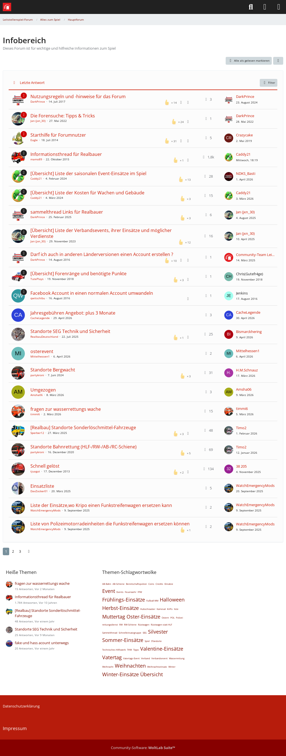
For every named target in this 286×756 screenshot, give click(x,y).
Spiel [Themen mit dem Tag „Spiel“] (147, 641)
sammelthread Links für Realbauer (66, 212)
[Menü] (278, 7)
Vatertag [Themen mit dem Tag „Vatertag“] (112, 657)
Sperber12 (37, 433)
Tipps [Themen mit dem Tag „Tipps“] (136, 649)
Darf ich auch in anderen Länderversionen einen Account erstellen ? (101, 254)
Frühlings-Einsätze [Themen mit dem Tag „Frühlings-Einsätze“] (123, 599)
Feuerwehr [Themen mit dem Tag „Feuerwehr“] (130, 591)
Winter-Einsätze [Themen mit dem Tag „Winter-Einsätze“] (120, 674)
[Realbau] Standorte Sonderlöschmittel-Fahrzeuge (83, 427)
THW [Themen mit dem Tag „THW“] (129, 649)
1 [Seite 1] (6, 551)
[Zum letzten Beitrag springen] (228, 99)
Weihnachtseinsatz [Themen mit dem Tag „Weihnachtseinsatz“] (157, 666)
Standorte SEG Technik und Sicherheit (70, 331)
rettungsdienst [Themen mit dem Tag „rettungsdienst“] (110, 624)
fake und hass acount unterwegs (42, 642)
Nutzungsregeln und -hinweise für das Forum (78, 96)
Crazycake (244, 134)
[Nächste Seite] (29, 551)
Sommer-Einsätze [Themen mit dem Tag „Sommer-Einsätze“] (122, 640)
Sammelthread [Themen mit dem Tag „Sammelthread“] (109, 632)
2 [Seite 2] (13, 551)
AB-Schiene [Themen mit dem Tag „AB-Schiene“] (119, 583)
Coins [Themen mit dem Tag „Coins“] (151, 583)
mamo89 (36, 159)
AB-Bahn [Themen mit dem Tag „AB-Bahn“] (106, 583)
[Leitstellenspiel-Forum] (7, 7)
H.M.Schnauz (247, 370)
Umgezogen (43, 390)
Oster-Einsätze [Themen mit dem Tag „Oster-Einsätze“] (143, 616)
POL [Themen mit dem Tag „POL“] (172, 617)
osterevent (41, 351)
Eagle (34, 140)
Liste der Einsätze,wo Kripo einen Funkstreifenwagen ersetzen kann (101, 505)
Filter (268, 83)
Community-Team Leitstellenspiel (255, 254)
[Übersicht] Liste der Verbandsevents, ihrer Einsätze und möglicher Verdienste (101, 233)
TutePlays (37, 279)
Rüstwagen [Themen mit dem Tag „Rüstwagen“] (143, 624)
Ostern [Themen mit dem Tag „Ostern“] (165, 617)
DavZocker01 (39, 491)
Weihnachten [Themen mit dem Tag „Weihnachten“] (130, 665)
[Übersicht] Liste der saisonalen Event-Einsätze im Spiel (88, 173)
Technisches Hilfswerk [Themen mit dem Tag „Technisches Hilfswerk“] (114, 649)
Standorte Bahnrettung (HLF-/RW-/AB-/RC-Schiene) (83, 447)
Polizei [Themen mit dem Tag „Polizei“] (179, 617)
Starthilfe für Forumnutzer (58, 135)
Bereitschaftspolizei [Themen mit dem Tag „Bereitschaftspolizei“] (136, 583)
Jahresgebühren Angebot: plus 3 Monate (72, 313)
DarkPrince (37, 101)
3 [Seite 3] (20, 551)
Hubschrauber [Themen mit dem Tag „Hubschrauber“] (147, 608)
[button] (278, 61)
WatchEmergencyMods (255, 485)
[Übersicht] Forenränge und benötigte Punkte (78, 273)
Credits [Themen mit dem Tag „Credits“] (159, 583)
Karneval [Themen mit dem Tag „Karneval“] (161, 608)
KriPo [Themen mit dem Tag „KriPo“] (170, 608)
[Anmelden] (264, 7)
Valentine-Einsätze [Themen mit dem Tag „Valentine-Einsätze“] (161, 648)
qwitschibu (37, 298)
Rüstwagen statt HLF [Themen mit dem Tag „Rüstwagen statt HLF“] (161, 624)
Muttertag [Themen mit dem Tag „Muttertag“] (113, 616)
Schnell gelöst (44, 466)
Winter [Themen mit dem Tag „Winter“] (171, 666)
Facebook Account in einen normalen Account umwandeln (91, 293)
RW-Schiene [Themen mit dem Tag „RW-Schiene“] (130, 624)
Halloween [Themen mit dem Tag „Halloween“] (172, 599)
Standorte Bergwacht (52, 370)
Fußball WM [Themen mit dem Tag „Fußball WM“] (152, 600)
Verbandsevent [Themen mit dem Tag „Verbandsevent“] (159, 658)
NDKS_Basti (245, 173)
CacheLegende (40, 318)
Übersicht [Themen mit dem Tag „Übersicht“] (151, 674)
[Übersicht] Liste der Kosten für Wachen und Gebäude (87, 193)
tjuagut (35, 471)
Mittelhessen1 (40, 356)
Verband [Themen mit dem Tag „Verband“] (145, 658)
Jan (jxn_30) (38, 121)
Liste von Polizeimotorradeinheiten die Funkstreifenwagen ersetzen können (110, 524)
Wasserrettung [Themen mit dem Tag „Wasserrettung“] (176, 658)
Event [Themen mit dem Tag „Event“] (108, 591)
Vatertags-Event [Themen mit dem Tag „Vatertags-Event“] (131, 658)
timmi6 (35, 414)
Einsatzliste (42, 486)
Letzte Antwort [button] (32, 82)
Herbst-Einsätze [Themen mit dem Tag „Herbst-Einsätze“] (120, 608)
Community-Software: (143, 747)
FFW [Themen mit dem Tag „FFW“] (140, 591)
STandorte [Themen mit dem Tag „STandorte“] (156, 641)
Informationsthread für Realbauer (66, 154)
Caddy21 (243, 154)
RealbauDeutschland (44, 337)
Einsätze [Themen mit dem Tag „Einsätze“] (169, 583)
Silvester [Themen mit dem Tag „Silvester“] (158, 631)
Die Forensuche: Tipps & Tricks (62, 116)
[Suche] (250, 7)
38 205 (241, 466)
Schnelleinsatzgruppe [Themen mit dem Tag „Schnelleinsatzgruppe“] (130, 632)
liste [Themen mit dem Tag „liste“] (176, 608)
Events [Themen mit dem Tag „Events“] (119, 591)
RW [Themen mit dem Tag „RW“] (121, 624)
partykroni (37, 375)
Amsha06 (36, 395)
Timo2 (241, 427)
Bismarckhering (249, 331)
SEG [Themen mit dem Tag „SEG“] (145, 632)
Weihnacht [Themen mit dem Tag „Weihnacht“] (107, 666)
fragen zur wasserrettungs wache (65, 409)
